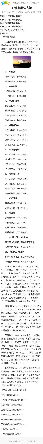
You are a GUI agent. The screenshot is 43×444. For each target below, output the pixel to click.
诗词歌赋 (33, 3)
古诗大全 (28, 12)
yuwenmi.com (25, 441)
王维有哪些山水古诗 (10, 405)
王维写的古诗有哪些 (10, 410)
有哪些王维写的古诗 (10, 419)
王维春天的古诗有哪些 (11, 400)
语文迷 (23, 3)
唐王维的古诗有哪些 (10, 415)
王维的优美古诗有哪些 (11, 424)
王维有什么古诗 (8, 429)
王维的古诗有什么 (9, 434)
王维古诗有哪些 (8, 395)
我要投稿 (37, 12)
